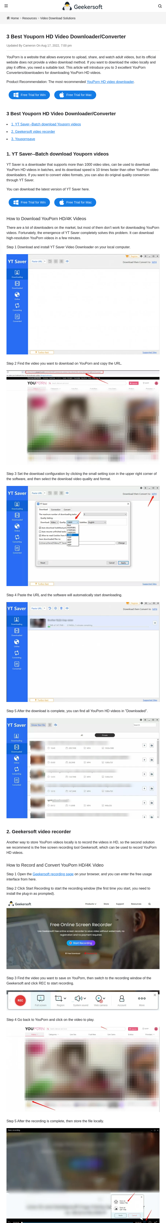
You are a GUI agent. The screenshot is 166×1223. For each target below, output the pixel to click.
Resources (29, 18)
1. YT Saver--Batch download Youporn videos (46, 124)
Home (15, 18)
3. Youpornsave (23, 139)
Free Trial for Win (33, 95)
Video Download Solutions (57, 18)
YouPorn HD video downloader (110, 82)
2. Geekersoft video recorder (33, 131)
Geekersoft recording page (53, 874)
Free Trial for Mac (79, 95)
